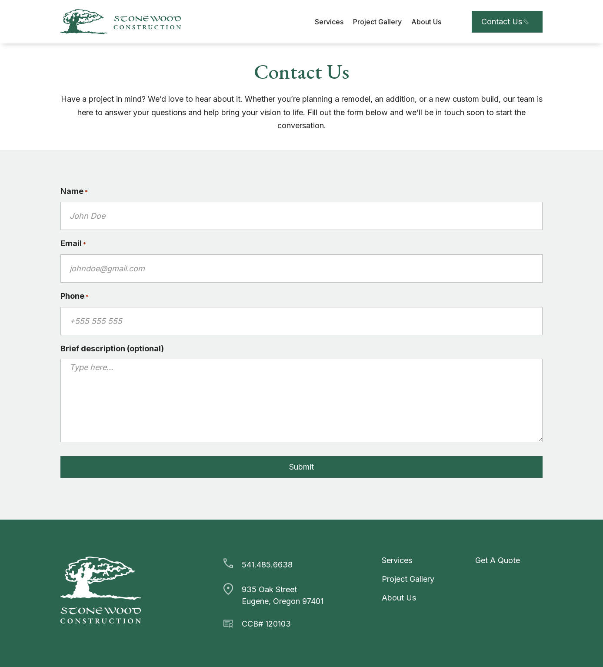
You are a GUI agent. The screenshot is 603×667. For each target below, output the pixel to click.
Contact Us (501, 21)
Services (329, 22)
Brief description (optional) (112, 348)
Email (73, 244)
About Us (426, 22)
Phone (74, 296)
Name (74, 192)
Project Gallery (377, 22)
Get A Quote (497, 560)
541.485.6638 (267, 564)
